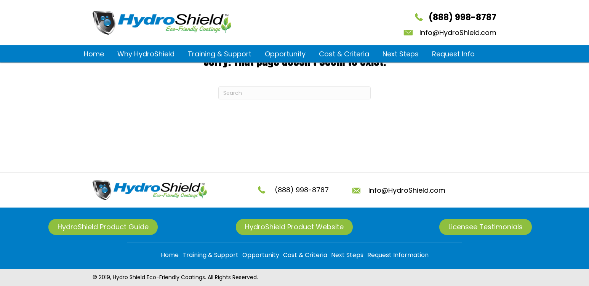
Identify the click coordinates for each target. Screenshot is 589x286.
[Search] (294, 92)
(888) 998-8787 (462, 17)
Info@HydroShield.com (457, 32)
